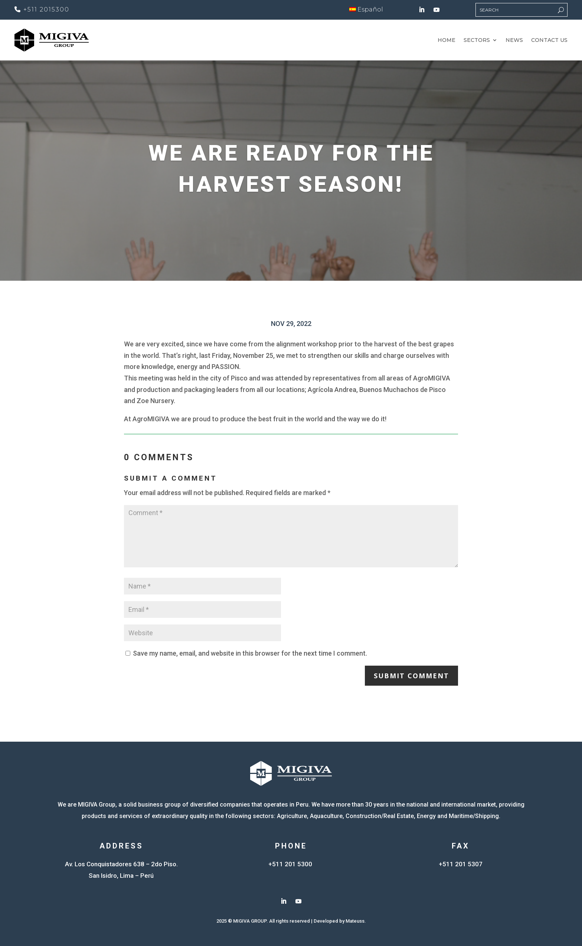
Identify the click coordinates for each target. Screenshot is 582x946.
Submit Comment (411, 675)
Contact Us (549, 40)
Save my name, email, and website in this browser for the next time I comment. (250, 653)
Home (446, 40)
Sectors (477, 40)
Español (366, 9)
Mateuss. (356, 921)
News (514, 40)
